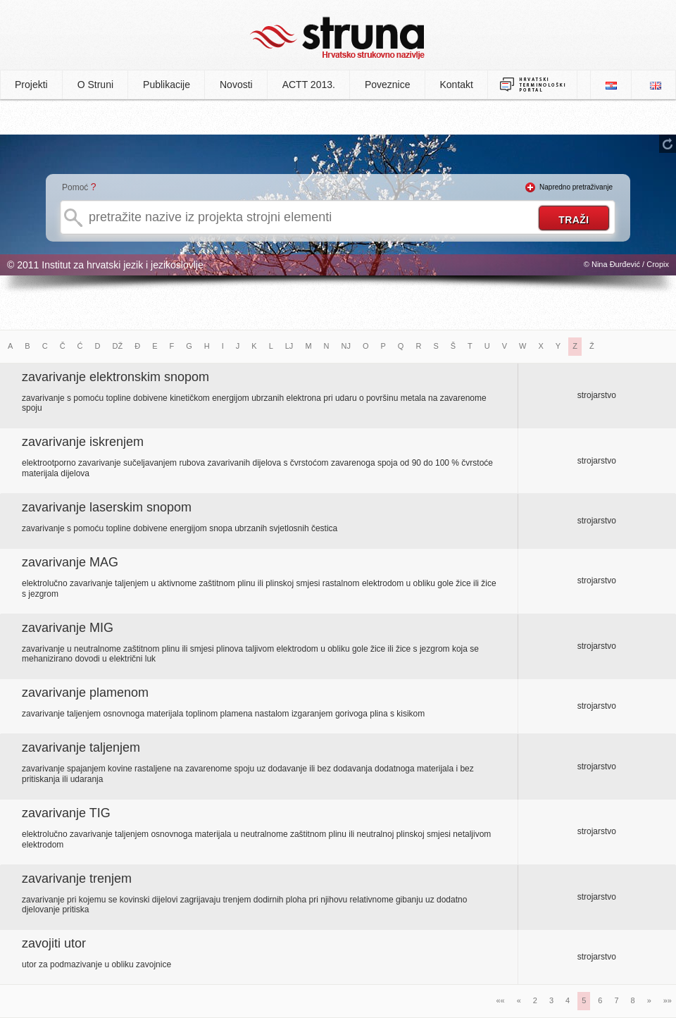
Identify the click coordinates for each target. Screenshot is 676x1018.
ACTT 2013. (308, 84)
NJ (346, 346)
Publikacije (166, 84)
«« (500, 1000)
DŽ (118, 346)
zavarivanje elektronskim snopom (115, 377)
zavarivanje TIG (66, 813)
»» (667, 1000)
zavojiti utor (54, 943)
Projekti (31, 84)
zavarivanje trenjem (77, 878)
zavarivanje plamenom (85, 692)
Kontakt (456, 84)
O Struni (95, 84)
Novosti (236, 84)
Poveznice (388, 84)
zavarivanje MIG (67, 628)
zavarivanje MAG (70, 562)
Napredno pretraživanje (576, 187)
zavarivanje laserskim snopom (107, 507)
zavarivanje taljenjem (81, 747)
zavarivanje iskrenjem (83, 442)
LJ (289, 346)
